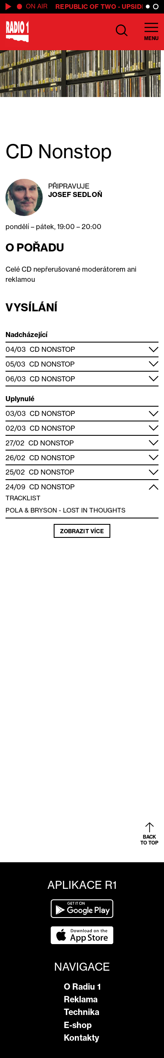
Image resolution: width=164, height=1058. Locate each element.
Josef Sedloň (75, 194)
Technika (81, 1012)
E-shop (78, 1025)
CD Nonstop (52, 349)
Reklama (81, 999)
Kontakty (81, 1038)
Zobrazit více (82, 531)
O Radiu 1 (82, 987)
